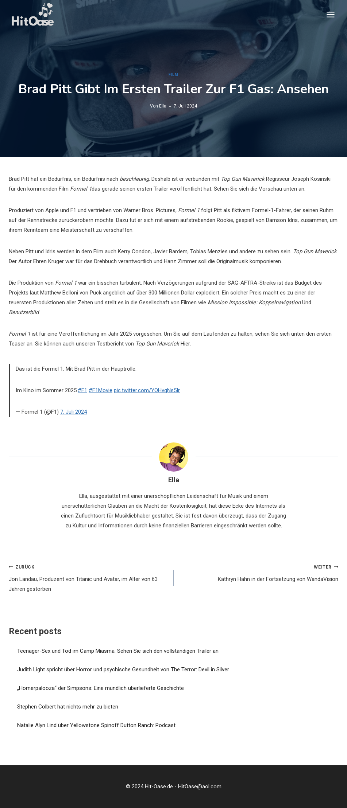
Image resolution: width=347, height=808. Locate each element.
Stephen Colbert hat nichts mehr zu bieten (67, 706)
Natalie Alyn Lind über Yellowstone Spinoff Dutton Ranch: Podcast (96, 725)
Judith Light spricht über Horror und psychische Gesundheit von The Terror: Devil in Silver (123, 669)
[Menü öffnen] (330, 14)
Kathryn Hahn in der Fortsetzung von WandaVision (259, 572)
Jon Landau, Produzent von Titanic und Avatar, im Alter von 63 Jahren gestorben (88, 577)
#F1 (82, 390)
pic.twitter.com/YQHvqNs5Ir (147, 390)
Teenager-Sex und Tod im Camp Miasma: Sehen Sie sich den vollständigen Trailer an (118, 651)
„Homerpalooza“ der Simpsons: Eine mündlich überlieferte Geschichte (100, 688)
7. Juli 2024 (73, 412)
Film (173, 74)
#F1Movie (100, 390)
